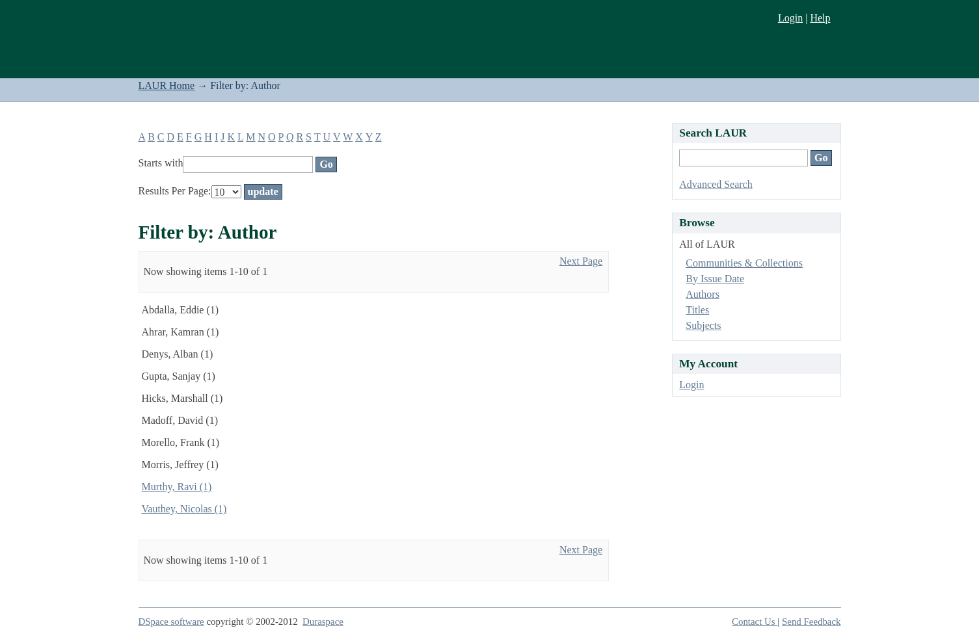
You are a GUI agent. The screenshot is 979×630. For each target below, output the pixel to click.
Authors (702, 294)
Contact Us (754, 621)
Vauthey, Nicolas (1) (184, 508)
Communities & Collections (744, 263)
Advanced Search (715, 184)
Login (790, 17)
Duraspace (322, 621)
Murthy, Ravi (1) (177, 486)
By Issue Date (715, 278)
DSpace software (171, 621)
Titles (697, 309)
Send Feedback (811, 621)
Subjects (703, 325)
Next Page (580, 261)
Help (820, 17)
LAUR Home (167, 85)
